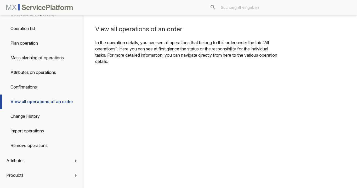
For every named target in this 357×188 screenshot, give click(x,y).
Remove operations (29, 145)
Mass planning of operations (37, 57)
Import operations (27, 130)
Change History (25, 116)
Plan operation (24, 43)
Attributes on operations (33, 72)
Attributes (15, 160)
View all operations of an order (41, 101)
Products (15, 175)
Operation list (22, 28)
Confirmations (23, 87)
